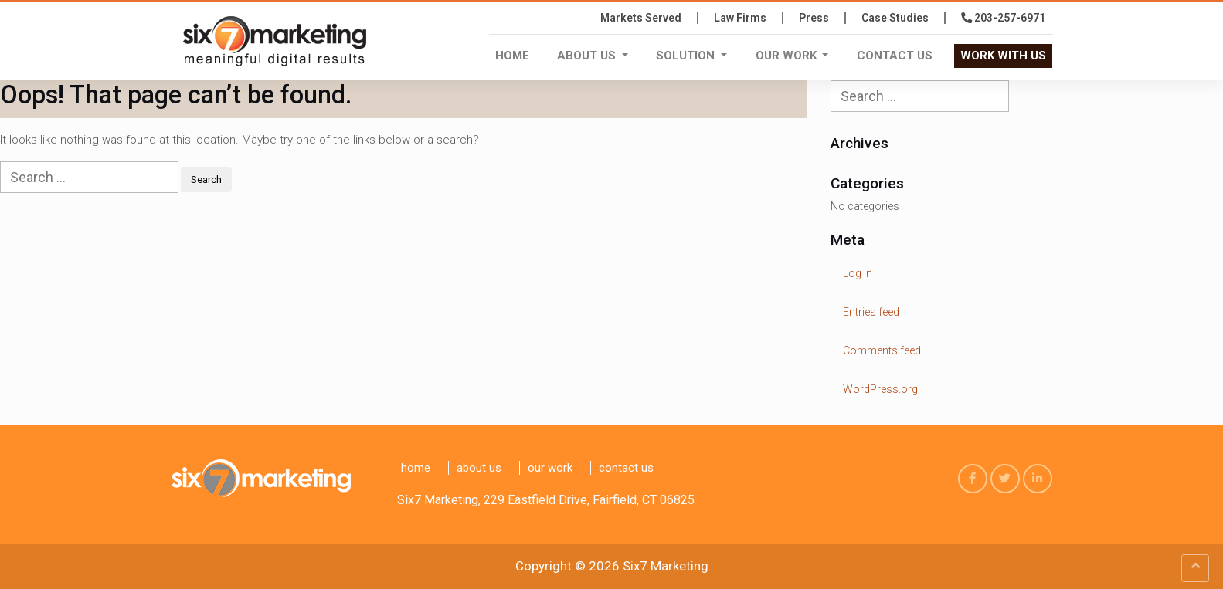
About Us (588, 56)
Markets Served (640, 18)
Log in (857, 273)
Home (512, 56)
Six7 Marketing (665, 566)
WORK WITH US (1003, 56)
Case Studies (895, 18)
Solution (687, 56)
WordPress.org (880, 389)
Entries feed (871, 312)
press (814, 18)
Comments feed (882, 350)
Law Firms (740, 18)
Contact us (895, 56)
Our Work (788, 56)
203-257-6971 (1003, 18)
